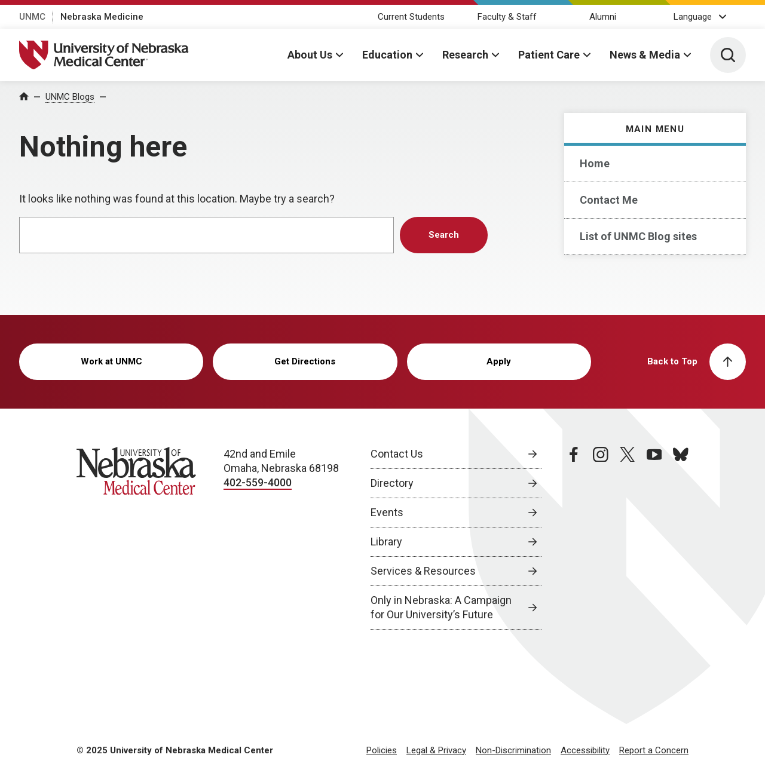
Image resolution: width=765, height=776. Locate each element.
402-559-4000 (258, 482)
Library (386, 541)
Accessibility (585, 750)
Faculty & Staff (507, 16)
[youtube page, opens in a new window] (654, 538)
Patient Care (549, 54)
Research (465, 54)
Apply (498, 361)
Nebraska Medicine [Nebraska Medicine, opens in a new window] (101, 16)
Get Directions (304, 361)
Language (693, 16)
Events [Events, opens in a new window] (387, 512)
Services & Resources (423, 571)
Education (387, 54)
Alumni (602, 16)
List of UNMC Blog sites (638, 236)
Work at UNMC (111, 361)
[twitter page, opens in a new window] (627, 538)
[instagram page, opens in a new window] (600, 538)
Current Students (411, 16)
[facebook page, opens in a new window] (574, 538)
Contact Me (609, 200)
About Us (309, 54)
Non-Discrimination (513, 750)
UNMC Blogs (69, 96)
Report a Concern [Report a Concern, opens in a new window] (653, 750)
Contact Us (397, 453)
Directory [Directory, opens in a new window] (392, 483)
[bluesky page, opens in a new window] (680, 538)
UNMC (32, 16)
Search (444, 234)
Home (595, 163)
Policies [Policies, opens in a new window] (381, 750)
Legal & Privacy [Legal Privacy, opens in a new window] (436, 750)
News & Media (645, 54)
